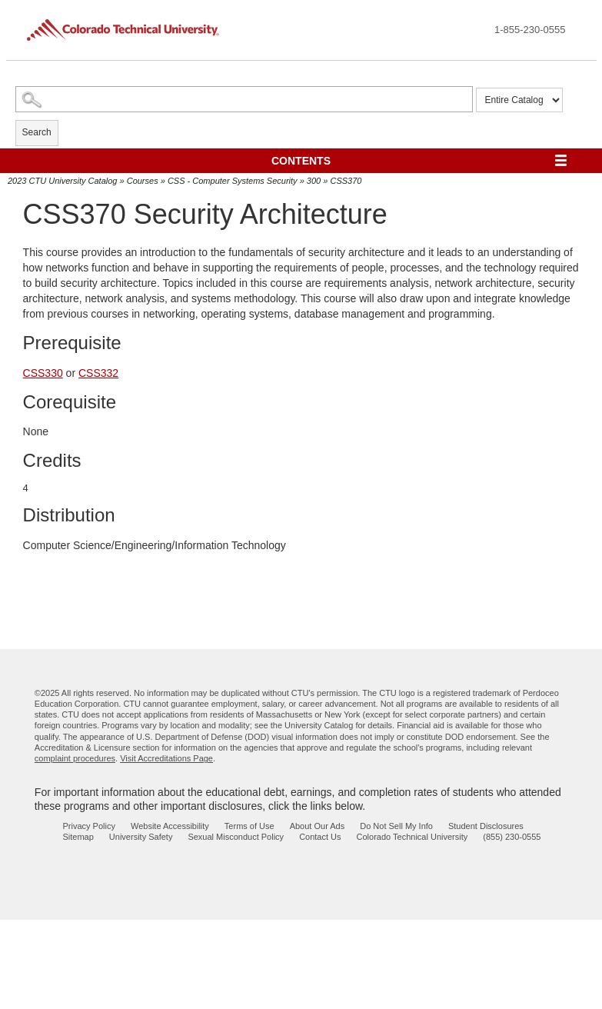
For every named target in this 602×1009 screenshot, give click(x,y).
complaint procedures (75, 758)
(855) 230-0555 (511, 836)
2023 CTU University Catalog (62, 180)
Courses (142, 180)
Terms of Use (249, 826)
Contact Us (320, 836)
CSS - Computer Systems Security (233, 180)
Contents (301, 161)
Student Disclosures (486, 826)
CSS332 (98, 373)
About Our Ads (317, 826)
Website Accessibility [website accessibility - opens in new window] (170, 826)
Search (37, 132)
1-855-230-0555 (530, 29)
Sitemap (78, 836)
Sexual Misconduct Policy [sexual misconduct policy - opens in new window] (236, 836)
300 (314, 180)
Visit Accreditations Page (166, 758)
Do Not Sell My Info (396, 826)
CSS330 (43, 373)
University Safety (141, 836)
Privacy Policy (89, 826)
